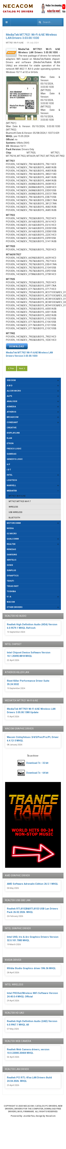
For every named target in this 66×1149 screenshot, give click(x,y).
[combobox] (49, 22)
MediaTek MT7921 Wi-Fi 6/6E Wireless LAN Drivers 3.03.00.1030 (31, 36)
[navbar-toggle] (6, 22)
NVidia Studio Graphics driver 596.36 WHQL (31, 968)
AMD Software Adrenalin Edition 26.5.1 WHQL (32, 884)
